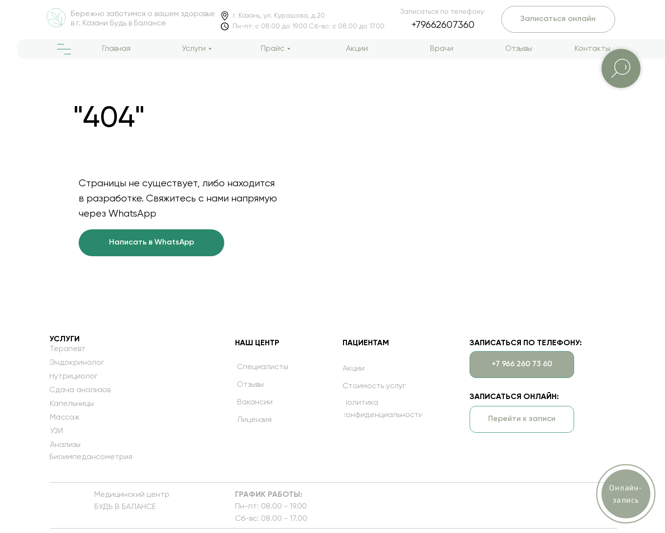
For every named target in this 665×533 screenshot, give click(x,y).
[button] (502, 419)
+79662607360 (422, 25)
